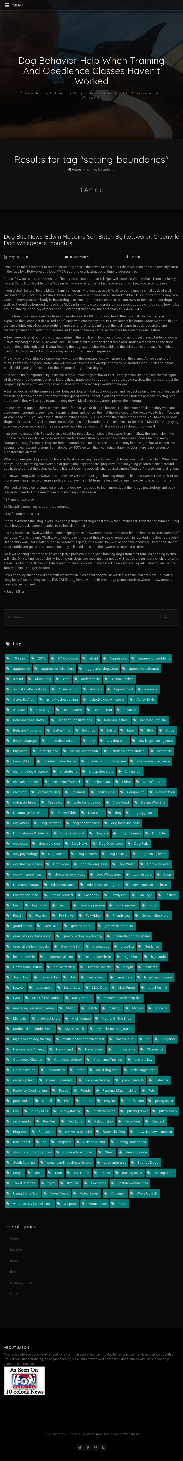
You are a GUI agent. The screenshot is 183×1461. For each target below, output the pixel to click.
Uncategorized (21, 1283)
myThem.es (130, 1434)
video (14, 1294)
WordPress (95, 1434)
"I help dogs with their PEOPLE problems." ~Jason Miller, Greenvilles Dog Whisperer (91, 95)
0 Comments (77, 257)
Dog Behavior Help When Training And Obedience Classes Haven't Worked (91, 70)
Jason (133, 257)
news (14, 1260)
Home (74, 170)
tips (13, 1271)
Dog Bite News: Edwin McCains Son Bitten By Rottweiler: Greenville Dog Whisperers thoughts (91, 240)
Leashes (16, 1249)
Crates (15, 1238)
